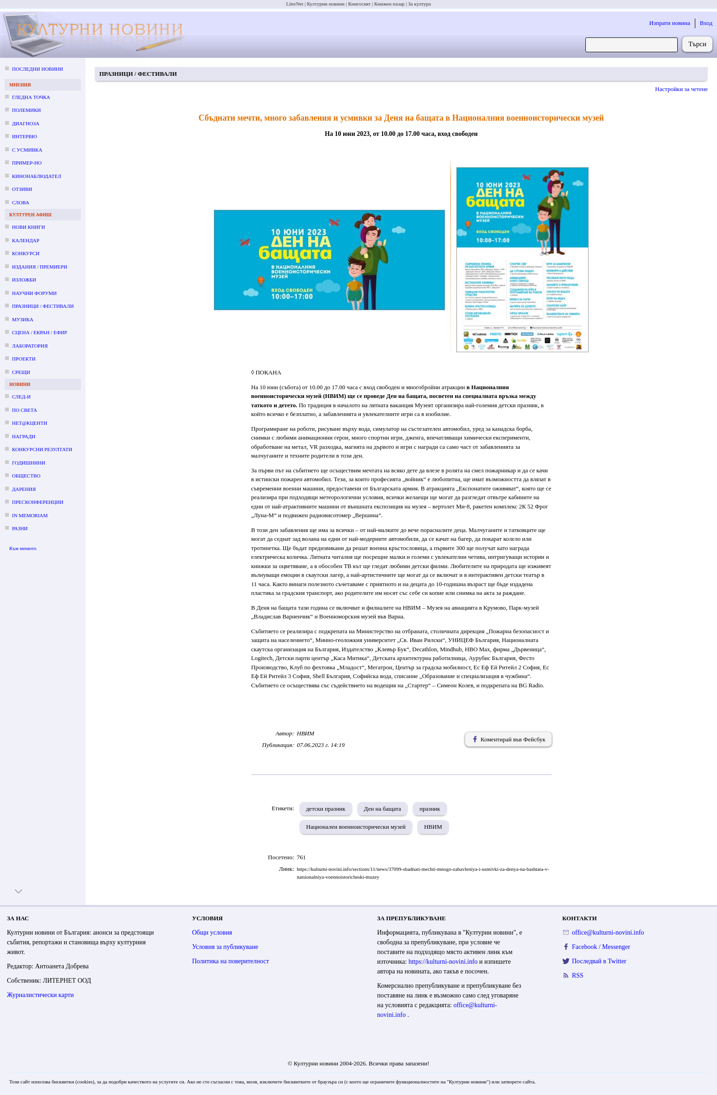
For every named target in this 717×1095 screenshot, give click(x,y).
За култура (419, 3)
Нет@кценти (29, 423)
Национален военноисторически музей (356, 826)
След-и (21, 396)
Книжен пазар (389, 3)
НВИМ (433, 826)
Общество (26, 475)
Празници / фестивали (43, 306)
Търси (697, 44)
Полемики (26, 110)
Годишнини (28, 462)
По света (24, 410)
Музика (22, 319)
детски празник (326, 808)
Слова (20, 202)
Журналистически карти (40, 994)
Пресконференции (37, 502)
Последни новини (37, 69)
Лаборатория (30, 346)
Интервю (24, 136)
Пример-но (27, 162)
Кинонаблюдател (36, 176)
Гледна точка (31, 97)
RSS (577, 975)
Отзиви (22, 189)
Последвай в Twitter (599, 961)
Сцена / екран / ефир (39, 332)
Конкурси (25, 253)
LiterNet (294, 3)
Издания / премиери (39, 266)
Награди (23, 436)
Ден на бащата (382, 808)
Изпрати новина (669, 22)
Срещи (21, 372)
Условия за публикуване (225, 946)
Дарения (24, 489)
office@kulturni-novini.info (608, 932)
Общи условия (212, 932)
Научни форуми (34, 293)
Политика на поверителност (230, 961)
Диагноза (25, 123)
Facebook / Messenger (601, 946)
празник (429, 808)
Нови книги (28, 227)
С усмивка (27, 150)
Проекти (24, 358)
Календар (25, 240)
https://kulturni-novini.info (443, 961)
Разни (20, 528)
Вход (706, 22)
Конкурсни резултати (42, 449)
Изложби (24, 279)
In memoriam (30, 515)
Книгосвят (359, 3)
